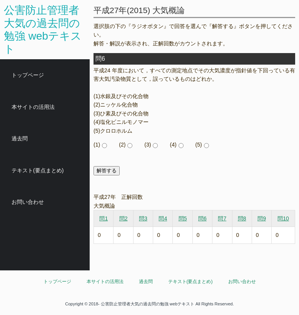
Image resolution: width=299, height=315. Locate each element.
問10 (283, 218)
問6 (202, 218)
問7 (222, 218)
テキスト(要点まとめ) (37, 170)
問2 (123, 218)
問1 (103, 218)
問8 (242, 218)
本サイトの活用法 (33, 107)
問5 (183, 218)
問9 (261, 218)
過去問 (20, 138)
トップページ (28, 75)
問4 (163, 218)
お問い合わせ (28, 202)
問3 (143, 218)
